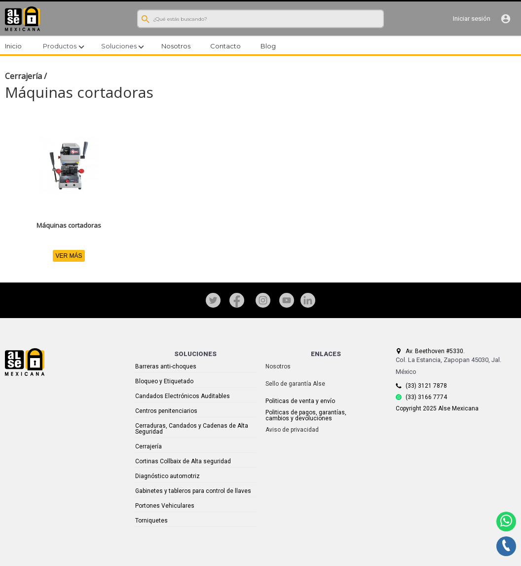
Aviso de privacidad (292, 429)
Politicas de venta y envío (300, 401)
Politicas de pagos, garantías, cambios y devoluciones (305, 415)
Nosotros (278, 366)
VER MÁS (68, 255)
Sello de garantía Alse (295, 383)
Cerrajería (23, 76)
